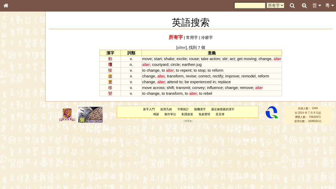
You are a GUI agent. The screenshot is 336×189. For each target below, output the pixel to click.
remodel (248, 76)
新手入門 (149, 109)
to (143, 70)
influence (215, 87)
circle (175, 64)
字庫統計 (183, 109)
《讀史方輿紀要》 (19, 170)
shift (170, 87)
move (147, 58)
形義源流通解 (16, 90)
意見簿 (220, 114)
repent (185, 70)
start (158, 58)
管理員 (188, 121)
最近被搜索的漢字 (222, 109)
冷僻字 (207, 37)
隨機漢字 (200, 109)
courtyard (160, 64)
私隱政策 (187, 114)
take (204, 58)
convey (198, 87)
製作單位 (170, 114)
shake (169, 58)
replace (224, 82)
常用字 (192, 37)
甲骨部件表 (14, 80)
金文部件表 (14, 85)
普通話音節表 (16, 146)
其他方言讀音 (16, 151)
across (158, 87)
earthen (188, 64)
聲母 (10, 141)
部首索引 (13, 70)
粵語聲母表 (14, 109)
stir (225, 58)
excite (182, 58)
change (265, 58)
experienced (201, 82)
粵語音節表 (14, 104)
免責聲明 (204, 114)
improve (232, 76)
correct (204, 76)
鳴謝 (156, 114)
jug (199, 64)
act (232, 58)
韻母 (18, 141)
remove (246, 87)
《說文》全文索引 (19, 165)
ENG (23, 57)
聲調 (25, 141)
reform (217, 70)
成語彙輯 (13, 175)
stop (201, 70)
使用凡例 (166, 109)
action (215, 58)
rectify (218, 76)
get (240, 58)
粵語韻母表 (14, 115)
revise (191, 76)
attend (172, 82)
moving (250, 58)
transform (175, 76)
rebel (207, 93)
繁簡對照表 (14, 180)
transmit (183, 87)
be (187, 82)
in (214, 82)
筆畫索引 (13, 75)
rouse (194, 58)
